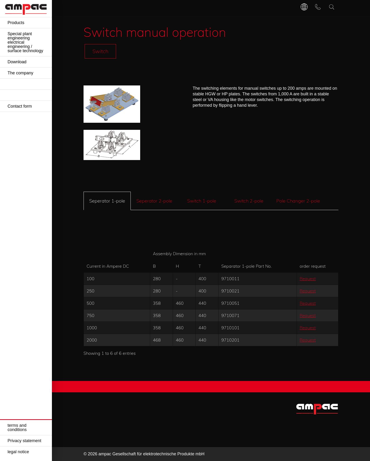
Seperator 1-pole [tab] (107, 201)
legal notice (18, 451)
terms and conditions (17, 427)
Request (308, 278)
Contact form (20, 106)
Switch (100, 51)
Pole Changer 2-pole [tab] (298, 201)
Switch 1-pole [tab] (201, 201)
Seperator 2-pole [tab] (154, 201)
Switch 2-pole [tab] (248, 201)
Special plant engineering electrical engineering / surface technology (25, 42)
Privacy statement (24, 440)
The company (20, 73)
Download (17, 61)
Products (16, 22)
